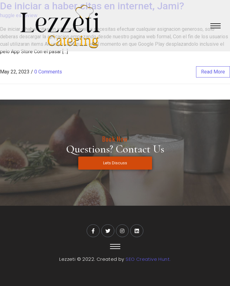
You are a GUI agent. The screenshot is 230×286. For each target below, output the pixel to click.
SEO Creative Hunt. (148, 259)
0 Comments (48, 72)
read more (213, 72)
